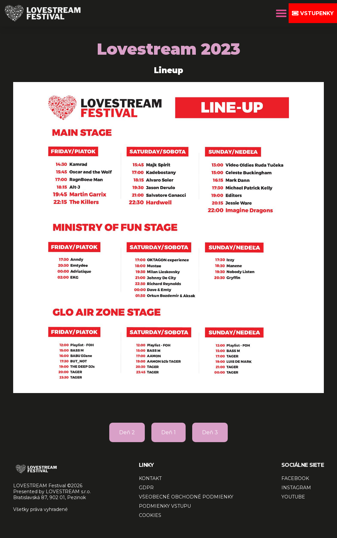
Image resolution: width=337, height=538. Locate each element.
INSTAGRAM (296, 488)
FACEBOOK (295, 478)
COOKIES (150, 515)
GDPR (146, 488)
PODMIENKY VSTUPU (165, 506)
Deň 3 (210, 432)
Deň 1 (168, 432)
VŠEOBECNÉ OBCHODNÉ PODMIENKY (186, 497)
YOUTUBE (293, 497)
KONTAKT (150, 478)
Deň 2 (127, 432)
